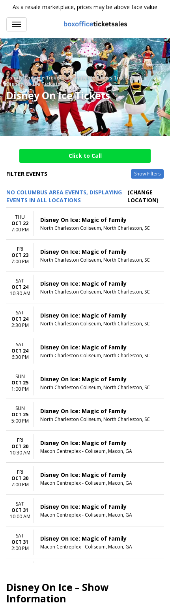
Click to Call (85, 155)
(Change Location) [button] (143, 196)
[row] (85, 224)
